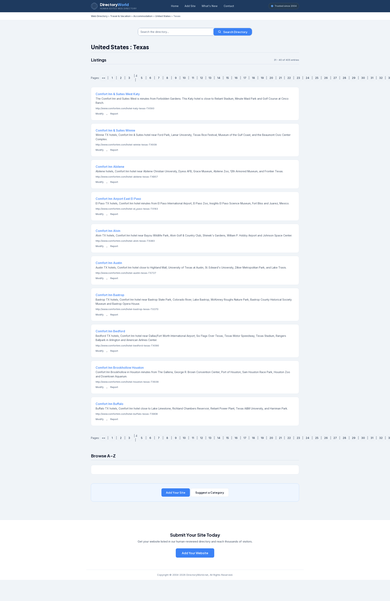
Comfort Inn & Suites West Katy (118, 94)
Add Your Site (175, 492)
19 (262, 77)
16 (236, 77)
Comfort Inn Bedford (110, 331)
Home (175, 6)
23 (298, 77)
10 (184, 77)
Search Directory (232, 32)
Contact (229, 6)
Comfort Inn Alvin (108, 231)
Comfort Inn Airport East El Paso (118, 199)
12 (201, 77)
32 (381, 77)
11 (193, 77)
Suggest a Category (209, 492)
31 (372, 77)
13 (210, 77)
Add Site (190, 6)
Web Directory (99, 16)
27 (335, 77)
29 (353, 77)
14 (218, 77)
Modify (100, 113)
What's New (210, 6)
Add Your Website (195, 553)
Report (114, 113)
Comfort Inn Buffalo (109, 404)
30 (363, 77)
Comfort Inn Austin (109, 263)
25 (317, 77)
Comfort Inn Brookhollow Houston (120, 367)
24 (307, 77)
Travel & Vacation (120, 16)
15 (227, 77)
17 (244, 77)
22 (289, 77)
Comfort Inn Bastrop (110, 295)
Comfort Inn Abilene (110, 167)
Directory (114, 4)
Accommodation (143, 16)
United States (163, 16)
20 (271, 77)
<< (103, 77)
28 (344, 77)
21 (280, 77)
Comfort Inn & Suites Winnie (115, 130)
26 (326, 77)
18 (253, 77)
